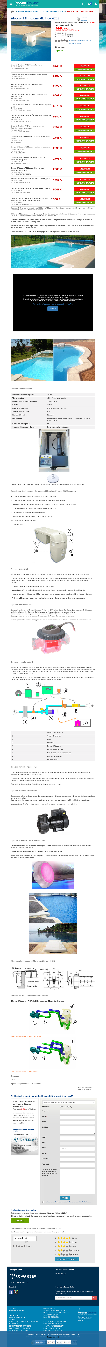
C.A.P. (44, 1137)
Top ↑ (79, 1308)
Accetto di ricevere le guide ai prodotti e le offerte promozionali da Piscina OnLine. (68, 1202)
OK (94, 1298)
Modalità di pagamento (16, 1311)
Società (44, 1121)
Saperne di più (53, 1337)
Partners (12, 1319)
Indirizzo (45, 1127)
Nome (44, 1116)
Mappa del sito (14, 1315)
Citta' (44, 1142)
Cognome (45, 1111)
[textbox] (77, 1138)
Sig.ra (64, 1107)
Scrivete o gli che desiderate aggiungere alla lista (49, 1172)
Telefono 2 (45, 1164)
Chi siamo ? (13, 1308)
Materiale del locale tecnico (28, 11)
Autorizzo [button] (52, 309)
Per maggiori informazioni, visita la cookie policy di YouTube (53, 304)
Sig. (71, 1107)
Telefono (45, 1158)
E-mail (44, 1153)
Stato (44, 1148)
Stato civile (46, 1106)
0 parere (72, 40)
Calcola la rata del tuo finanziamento (67, 31)
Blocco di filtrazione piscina (53, 11)
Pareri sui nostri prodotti (17, 1317)
